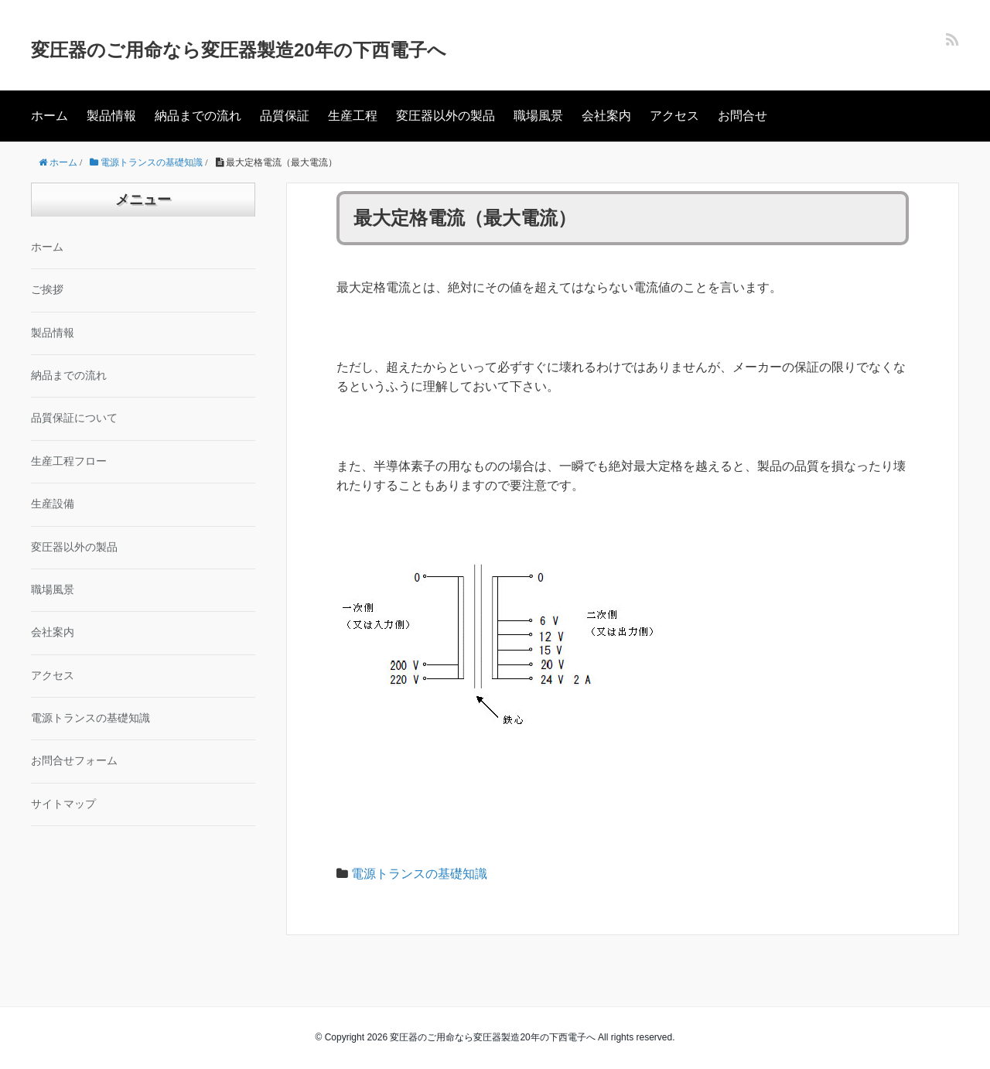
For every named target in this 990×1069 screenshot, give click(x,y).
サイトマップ (63, 804)
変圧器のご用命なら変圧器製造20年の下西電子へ (238, 49)
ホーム (49, 115)
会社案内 (606, 115)
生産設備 (52, 504)
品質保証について (74, 418)
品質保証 (284, 115)
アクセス (674, 115)
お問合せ (742, 115)
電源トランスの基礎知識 (419, 873)
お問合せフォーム (74, 761)
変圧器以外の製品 (445, 115)
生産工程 (352, 115)
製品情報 (111, 115)
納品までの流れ (198, 115)
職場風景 (538, 115)
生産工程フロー (69, 461)
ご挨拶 (47, 289)
